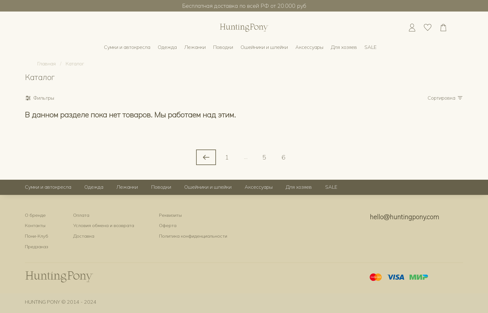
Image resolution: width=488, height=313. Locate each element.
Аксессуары (309, 47)
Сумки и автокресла (127, 47)
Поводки (223, 47)
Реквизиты (170, 215)
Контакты (35, 225)
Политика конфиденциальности (193, 236)
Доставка (83, 236)
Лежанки (195, 47)
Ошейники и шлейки (264, 47)
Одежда (167, 47)
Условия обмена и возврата (103, 225)
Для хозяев (344, 47)
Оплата (81, 215)
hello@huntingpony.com (404, 217)
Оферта (167, 225)
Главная (46, 63)
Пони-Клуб (36, 236)
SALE (370, 47)
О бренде (35, 215)
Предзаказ (36, 246)
